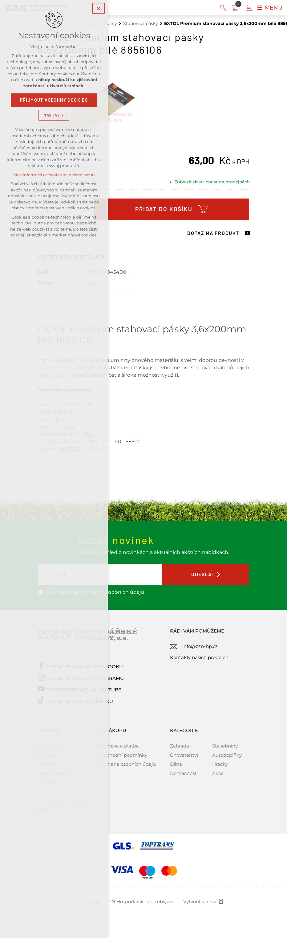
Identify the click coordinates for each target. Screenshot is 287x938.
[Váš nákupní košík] (236, 8)
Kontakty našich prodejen (199, 657)
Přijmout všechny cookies (54, 100)
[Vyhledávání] (223, 8)
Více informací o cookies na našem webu (54, 175)
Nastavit (53, 115)
